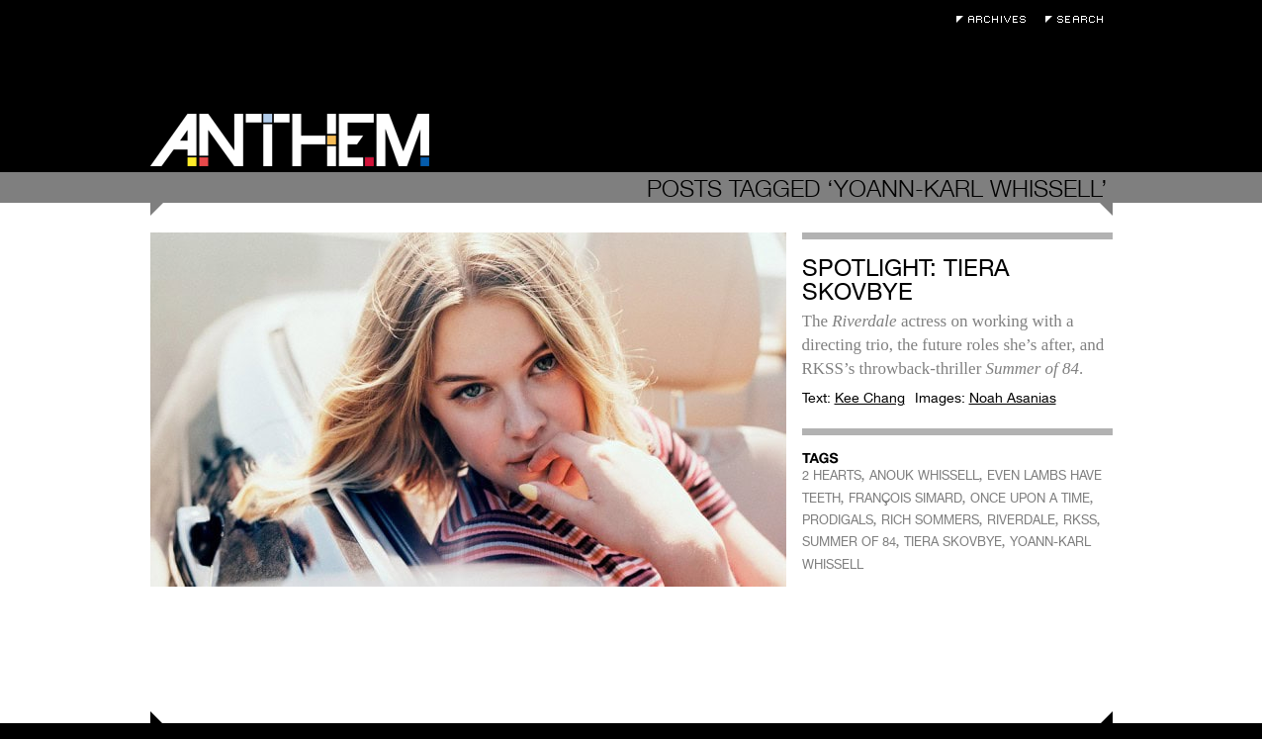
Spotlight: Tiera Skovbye (906, 279)
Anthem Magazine (289, 140)
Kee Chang (870, 398)
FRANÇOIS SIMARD (905, 498)
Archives (996, 19)
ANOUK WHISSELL (924, 475)
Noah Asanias (1012, 398)
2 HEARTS (831, 475)
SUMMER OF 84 (849, 541)
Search (1079, 19)
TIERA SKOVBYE (953, 541)
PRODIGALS (837, 519)
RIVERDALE (1021, 519)
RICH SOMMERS (930, 519)
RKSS (1080, 519)
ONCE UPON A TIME (1030, 498)
